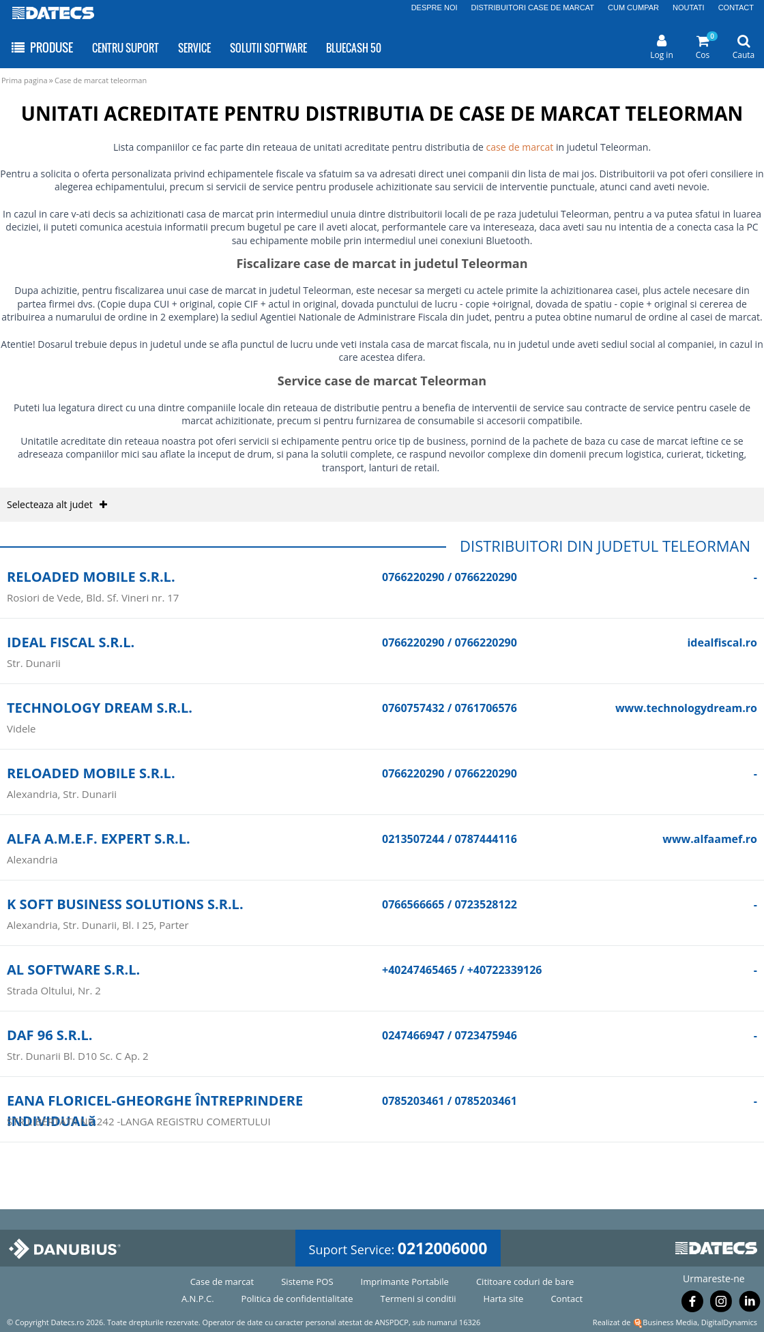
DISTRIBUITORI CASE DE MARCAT (533, 7)
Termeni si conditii (418, 1298)
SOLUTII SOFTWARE (268, 47)
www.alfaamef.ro (709, 838)
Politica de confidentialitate (297, 1298)
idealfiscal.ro (722, 642)
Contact (566, 1298)
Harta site (504, 1298)
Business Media (670, 1322)
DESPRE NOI (434, 7)
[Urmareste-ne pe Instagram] (721, 1304)
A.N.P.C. (197, 1298)
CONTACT (736, 7)
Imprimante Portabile (405, 1281)
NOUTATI (689, 7)
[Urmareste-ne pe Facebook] (692, 1304)
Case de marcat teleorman (101, 80)
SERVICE (194, 47)
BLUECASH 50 (353, 47)
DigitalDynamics (729, 1322)
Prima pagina (24, 80)
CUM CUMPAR (633, 7)
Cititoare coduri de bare (525, 1281)
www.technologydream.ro (686, 707)
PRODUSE (41, 47)
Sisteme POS (307, 1281)
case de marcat (520, 146)
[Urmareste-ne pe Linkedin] (750, 1304)
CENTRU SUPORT (125, 47)
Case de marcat (222, 1281)
